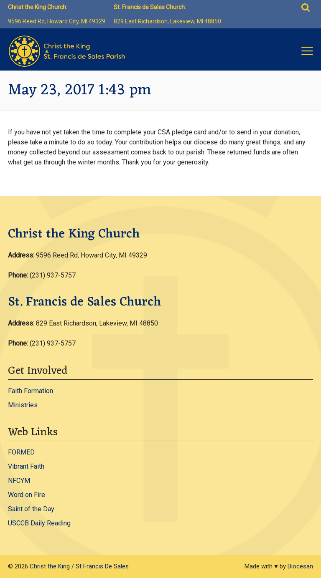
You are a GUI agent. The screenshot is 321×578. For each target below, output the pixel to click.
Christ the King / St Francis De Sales (79, 566)
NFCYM (19, 481)
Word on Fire (26, 495)
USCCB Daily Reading (39, 523)
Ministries (23, 405)
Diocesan (300, 566)
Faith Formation (30, 391)
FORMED (21, 452)
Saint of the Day (31, 509)
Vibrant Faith (26, 466)
